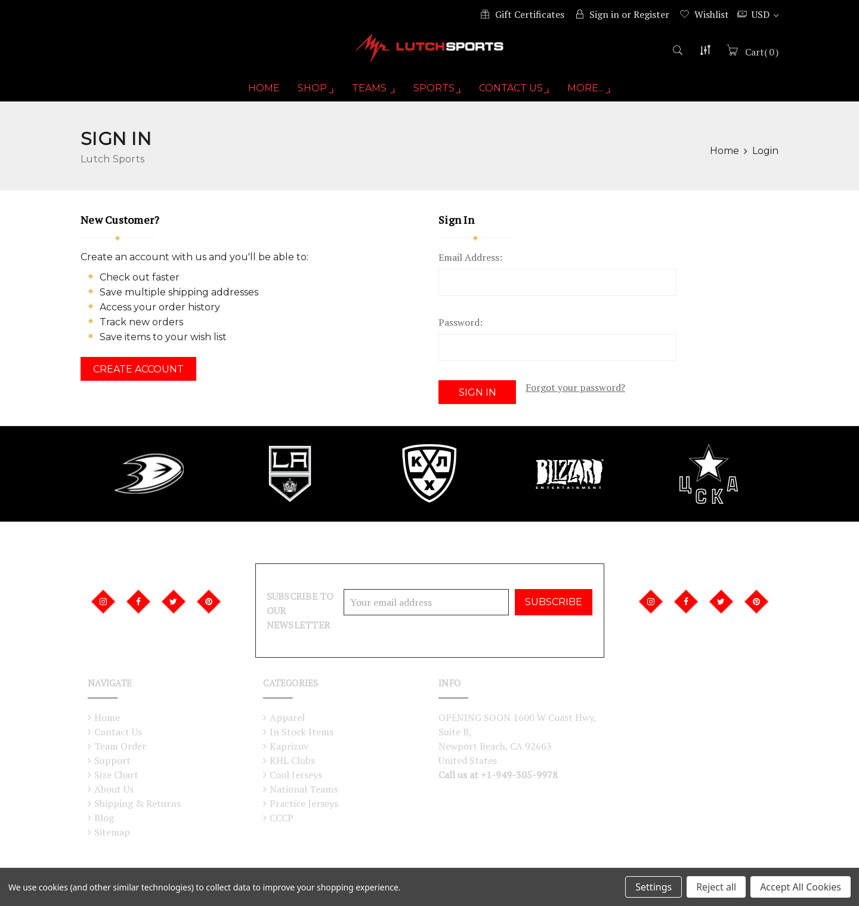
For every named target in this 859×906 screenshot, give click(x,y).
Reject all (716, 886)
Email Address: (470, 265)
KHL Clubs (292, 761)
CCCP (281, 818)
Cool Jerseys (296, 775)
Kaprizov (289, 747)
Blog (104, 818)
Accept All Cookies (800, 886)
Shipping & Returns (137, 804)
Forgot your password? (575, 395)
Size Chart (116, 775)
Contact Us (516, 96)
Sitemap (112, 833)
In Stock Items (301, 732)
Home (258, 95)
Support (112, 761)
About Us (114, 790)
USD (765, 14)
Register (651, 14)
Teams (371, 96)
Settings (653, 886)
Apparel (287, 718)
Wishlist (711, 14)
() (760, 57)
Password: (460, 330)
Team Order (120, 747)
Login (765, 158)
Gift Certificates (529, 14)
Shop (311, 96)
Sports (437, 96)
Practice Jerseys (304, 804)
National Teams (304, 790)
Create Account (138, 377)
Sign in (604, 14)
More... (593, 96)
